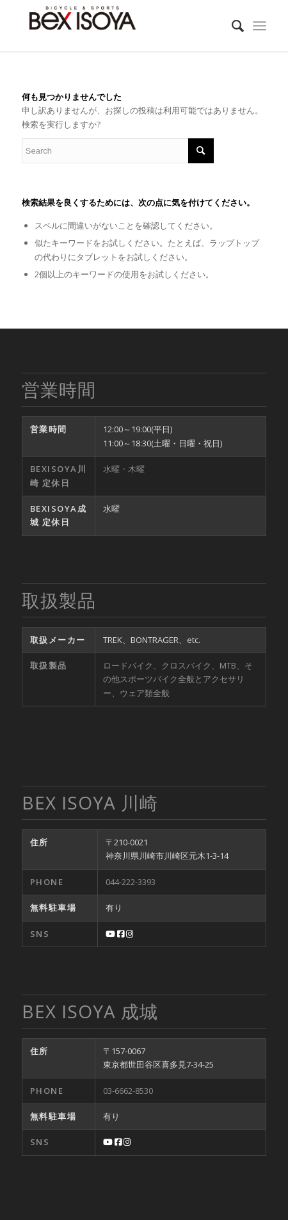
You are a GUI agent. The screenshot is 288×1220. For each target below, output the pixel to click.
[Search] (231, 25)
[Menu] (259, 25)
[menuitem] (231, 25)
